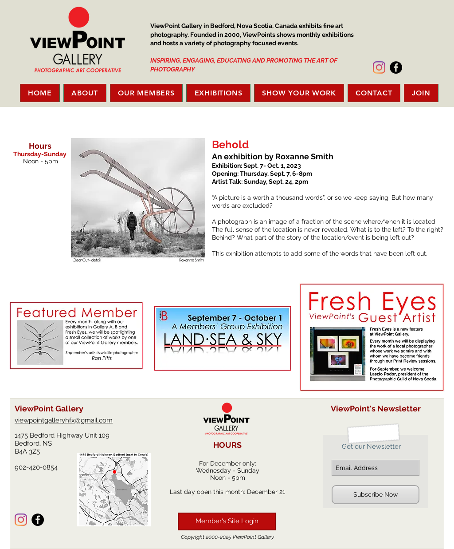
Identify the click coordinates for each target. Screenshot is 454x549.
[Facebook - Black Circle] (396, 67)
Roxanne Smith (304, 156)
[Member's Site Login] (227, 521)
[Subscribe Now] (375, 494)
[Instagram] (379, 67)
